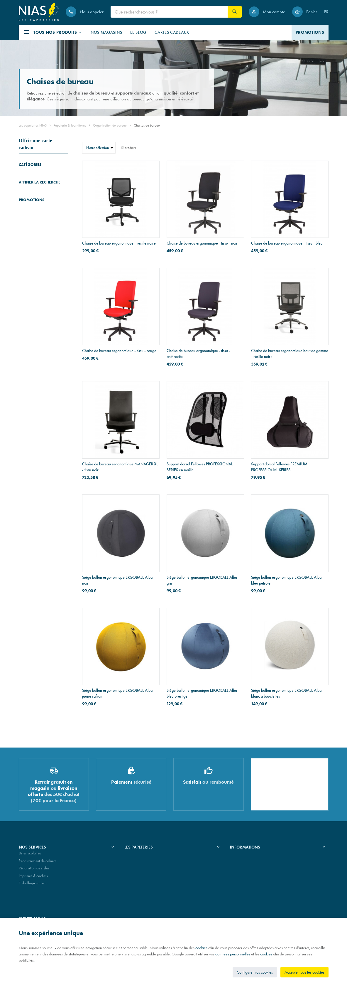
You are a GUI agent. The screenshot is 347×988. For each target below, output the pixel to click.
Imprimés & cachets (33, 878)
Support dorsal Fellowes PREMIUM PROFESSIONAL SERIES (279, 466)
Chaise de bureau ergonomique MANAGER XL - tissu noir (120, 466)
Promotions (31, 331)
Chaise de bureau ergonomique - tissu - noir (202, 243)
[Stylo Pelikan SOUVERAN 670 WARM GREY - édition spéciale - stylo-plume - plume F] (27, 349)
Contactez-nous (241, 878)
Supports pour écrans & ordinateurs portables (36, 203)
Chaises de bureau (35, 183)
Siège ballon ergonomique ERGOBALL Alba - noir (118, 580)
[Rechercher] (235, 12)
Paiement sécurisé (243, 870)
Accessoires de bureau (36, 175)
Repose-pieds (29, 214)
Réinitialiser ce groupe (64, 277)
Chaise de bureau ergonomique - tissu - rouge (119, 350)
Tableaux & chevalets (35, 192)
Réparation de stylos (34, 870)
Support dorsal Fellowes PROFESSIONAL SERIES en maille (200, 466)
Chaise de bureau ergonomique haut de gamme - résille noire (289, 353)
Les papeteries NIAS (33, 125)
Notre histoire (134, 855)
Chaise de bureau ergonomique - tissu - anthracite (198, 353)
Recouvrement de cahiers (37, 863)
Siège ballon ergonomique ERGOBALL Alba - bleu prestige (203, 693)
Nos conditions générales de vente (256, 855)
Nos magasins (135, 863)
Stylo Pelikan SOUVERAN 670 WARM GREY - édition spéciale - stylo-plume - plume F (52, 345)
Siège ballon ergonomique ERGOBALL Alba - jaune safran (118, 693)
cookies (201, 947)
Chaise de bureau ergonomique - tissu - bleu (287, 243)
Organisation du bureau (110, 125)
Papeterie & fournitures (70, 125)
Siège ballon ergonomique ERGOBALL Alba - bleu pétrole (287, 580)
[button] (53, 32)
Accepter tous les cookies (304, 972)
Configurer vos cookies (255, 972)
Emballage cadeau (33, 885)
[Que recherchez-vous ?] (169, 12)
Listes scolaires (30, 855)
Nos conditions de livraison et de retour (259, 863)
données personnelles (232, 954)
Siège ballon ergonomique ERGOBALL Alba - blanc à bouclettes (287, 693)
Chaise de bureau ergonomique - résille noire (119, 243)
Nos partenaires (136, 870)
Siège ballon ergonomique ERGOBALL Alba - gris (203, 580)
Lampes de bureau (32, 222)
